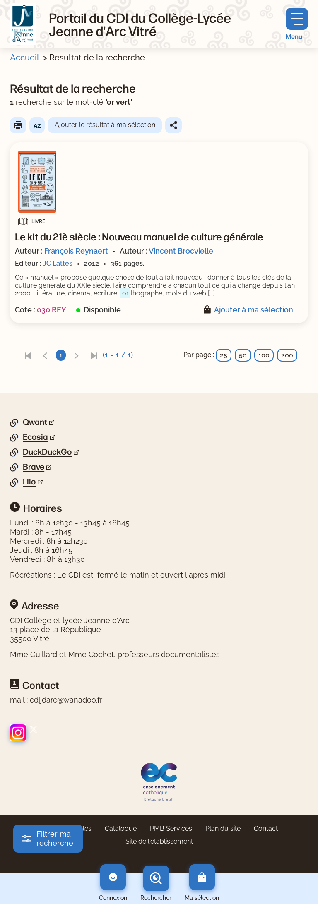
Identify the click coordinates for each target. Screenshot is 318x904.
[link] (27, 355)
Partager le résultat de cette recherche (173, 125)
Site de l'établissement (159, 841)
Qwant (35, 422)
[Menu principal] (297, 24)
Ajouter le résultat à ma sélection (105, 125)
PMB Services (171, 828)
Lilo (29, 482)
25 (223, 355)
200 (287, 355)
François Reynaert (76, 251)
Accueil (24, 57)
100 (264, 355)
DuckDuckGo (47, 452)
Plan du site (223, 828)
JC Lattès (57, 263)
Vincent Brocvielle (181, 251)
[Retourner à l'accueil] (23, 24)
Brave (33, 467)
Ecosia (35, 437)
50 (243, 355)
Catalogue (121, 828)
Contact (266, 828)
